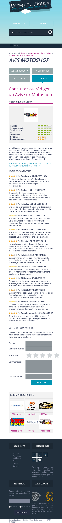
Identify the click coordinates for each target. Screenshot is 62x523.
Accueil (16, 454)
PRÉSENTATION (42, 71)
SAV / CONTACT (19, 78)
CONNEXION (43, 23)
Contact (16, 466)
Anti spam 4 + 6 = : (17, 376)
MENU (16, 46)
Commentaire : (15, 362)
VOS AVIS (42, 78)
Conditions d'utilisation (17, 457)
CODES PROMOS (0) (19, 71)
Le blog (15, 463)
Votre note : (14, 355)
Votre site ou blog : (17, 349)
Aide (14, 461)
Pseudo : (12, 343)
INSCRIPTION (19, 23)
